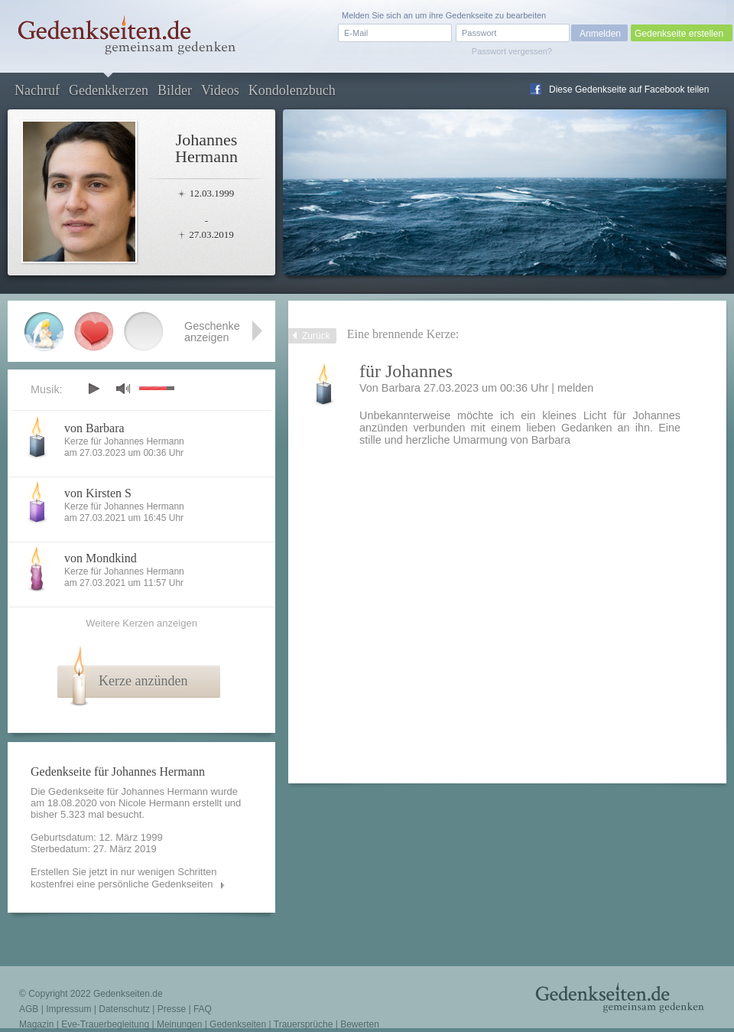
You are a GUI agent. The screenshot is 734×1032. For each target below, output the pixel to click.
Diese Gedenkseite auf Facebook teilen (629, 89)
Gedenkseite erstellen (679, 33)
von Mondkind (100, 558)
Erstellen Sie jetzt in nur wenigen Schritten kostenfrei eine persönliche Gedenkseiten (124, 878)
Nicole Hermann (154, 803)
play (93, 388)
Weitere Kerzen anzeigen (141, 623)
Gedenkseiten (237, 1024)
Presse (172, 1009)
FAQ (202, 1009)
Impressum (68, 1009)
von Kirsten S (98, 493)
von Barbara (94, 428)
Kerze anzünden (143, 681)
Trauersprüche (303, 1024)
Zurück (316, 335)
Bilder (175, 90)
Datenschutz (124, 1009)
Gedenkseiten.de (128, 993)
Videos (220, 90)
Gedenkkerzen (108, 90)
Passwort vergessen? (512, 51)
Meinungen (179, 1024)
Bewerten (359, 1024)
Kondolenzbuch (292, 90)
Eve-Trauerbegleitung (105, 1024)
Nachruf (37, 90)
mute (123, 388)
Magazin (36, 1024)
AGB (28, 1009)
